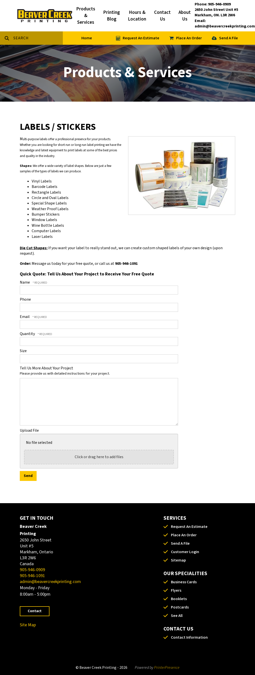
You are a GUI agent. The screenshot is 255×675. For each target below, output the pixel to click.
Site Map (28, 625)
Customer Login (185, 552)
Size (23, 351)
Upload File (29, 430)
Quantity (28, 334)
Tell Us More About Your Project (46, 368)
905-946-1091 (32, 576)
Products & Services (85, 16)
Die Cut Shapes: (33, 248)
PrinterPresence (167, 667)
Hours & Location (137, 15)
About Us (185, 15)
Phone (25, 299)
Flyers (176, 590)
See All (177, 615)
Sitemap (178, 560)
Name (25, 282)
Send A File (228, 38)
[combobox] (38, 38)
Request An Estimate (141, 38)
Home (86, 38)
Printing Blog (111, 15)
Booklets (179, 599)
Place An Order (189, 38)
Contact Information (189, 637)
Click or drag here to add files (99, 457)
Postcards (180, 607)
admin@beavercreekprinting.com (50, 582)
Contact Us (162, 15)
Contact (35, 611)
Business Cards (184, 582)
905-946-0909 (32, 570)
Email (25, 316)
